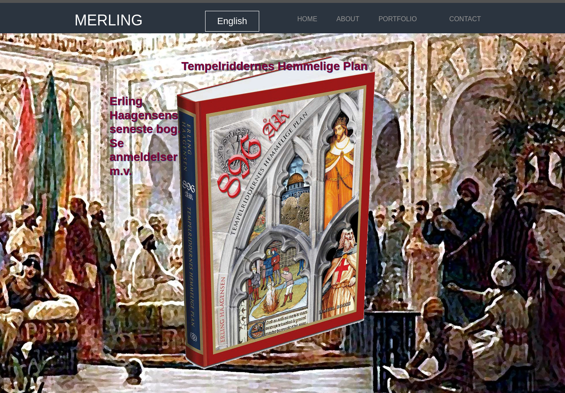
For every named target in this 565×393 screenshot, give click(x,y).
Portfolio (398, 18)
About (348, 18)
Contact (465, 18)
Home (307, 18)
